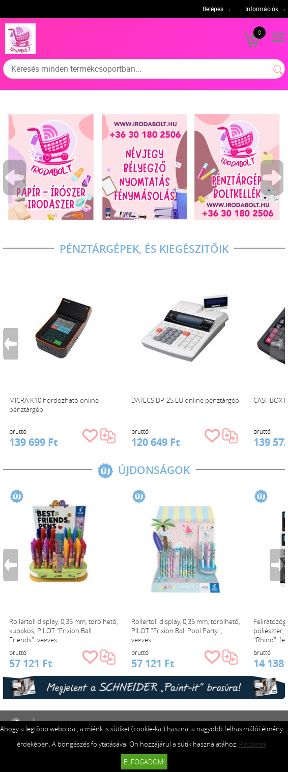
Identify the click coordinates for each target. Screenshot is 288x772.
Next (273, 177)
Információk (261, 9)
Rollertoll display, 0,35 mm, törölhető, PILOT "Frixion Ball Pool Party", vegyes (185, 629)
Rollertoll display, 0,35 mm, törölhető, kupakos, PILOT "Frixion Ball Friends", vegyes (63, 629)
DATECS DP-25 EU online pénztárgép (185, 400)
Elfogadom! (144, 761)
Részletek (253, 744)
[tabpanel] (144, 167)
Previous (15, 177)
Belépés (213, 9)
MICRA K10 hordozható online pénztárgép (54, 405)
